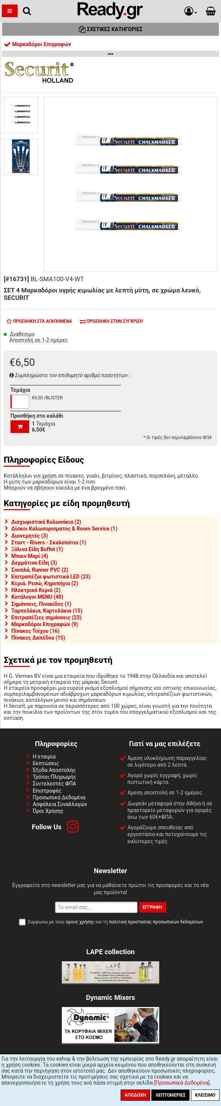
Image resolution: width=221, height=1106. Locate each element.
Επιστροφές (47, 791)
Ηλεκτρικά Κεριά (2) (36, 590)
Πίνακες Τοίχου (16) (35, 631)
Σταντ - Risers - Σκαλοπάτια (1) (48, 543)
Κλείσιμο (205, 1095)
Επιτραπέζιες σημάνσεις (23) (46, 617)
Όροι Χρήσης (48, 811)
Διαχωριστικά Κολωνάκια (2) (46, 522)
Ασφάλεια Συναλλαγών (60, 804)
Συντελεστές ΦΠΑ (54, 784)
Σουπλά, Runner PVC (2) (39, 570)
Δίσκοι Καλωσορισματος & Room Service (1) (64, 529)
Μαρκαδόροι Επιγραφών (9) (44, 624)
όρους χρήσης (80, 922)
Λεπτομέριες (170, 1095)
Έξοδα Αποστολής (54, 770)
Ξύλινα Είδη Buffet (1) (37, 549)
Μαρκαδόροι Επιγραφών (37, 44)
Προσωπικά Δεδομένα (59, 797)
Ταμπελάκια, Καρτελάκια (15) (46, 611)
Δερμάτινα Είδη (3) (34, 563)
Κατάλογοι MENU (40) (37, 597)
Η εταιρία (44, 757)
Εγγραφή (152, 907)
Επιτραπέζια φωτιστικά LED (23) (50, 577)
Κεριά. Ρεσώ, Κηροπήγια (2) (44, 583)
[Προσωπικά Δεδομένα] (181, 1083)
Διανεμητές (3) (29, 536)
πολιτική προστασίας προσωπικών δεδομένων (156, 922)
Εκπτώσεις (46, 763)
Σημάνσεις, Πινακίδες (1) (41, 604)
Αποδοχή (135, 1095)
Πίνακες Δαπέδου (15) (38, 638)
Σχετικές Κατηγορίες (111, 29)
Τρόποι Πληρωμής (54, 777)
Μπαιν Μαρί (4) (29, 556)
